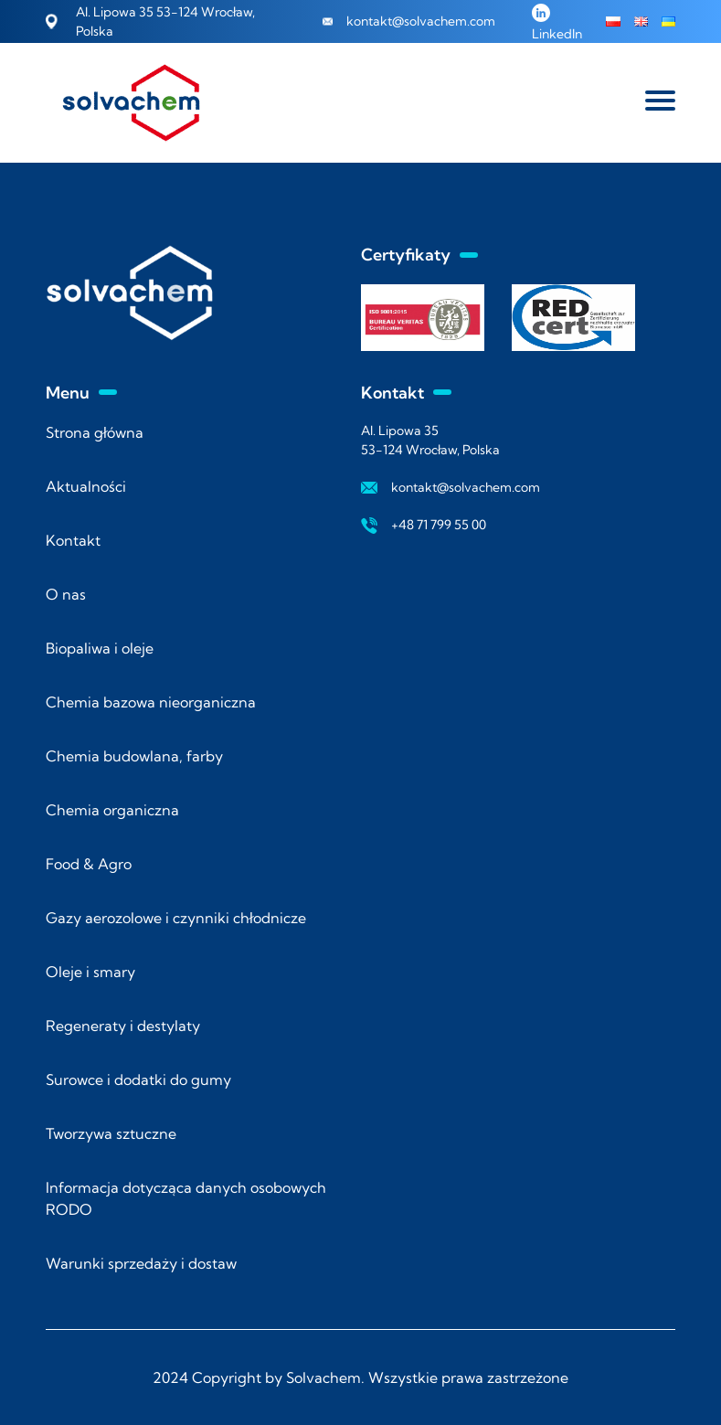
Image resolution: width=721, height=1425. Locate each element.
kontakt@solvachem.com (420, 21)
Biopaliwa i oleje (100, 648)
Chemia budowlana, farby (134, 756)
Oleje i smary (90, 971)
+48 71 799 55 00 (438, 524)
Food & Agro (89, 864)
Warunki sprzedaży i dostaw (141, 1263)
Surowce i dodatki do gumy (138, 1079)
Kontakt (73, 540)
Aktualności (86, 486)
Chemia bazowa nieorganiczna (151, 702)
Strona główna (94, 432)
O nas (66, 594)
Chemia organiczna (112, 810)
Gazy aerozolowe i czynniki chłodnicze (176, 918)
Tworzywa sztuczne (111, 1133)
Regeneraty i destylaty (123, 1025)
